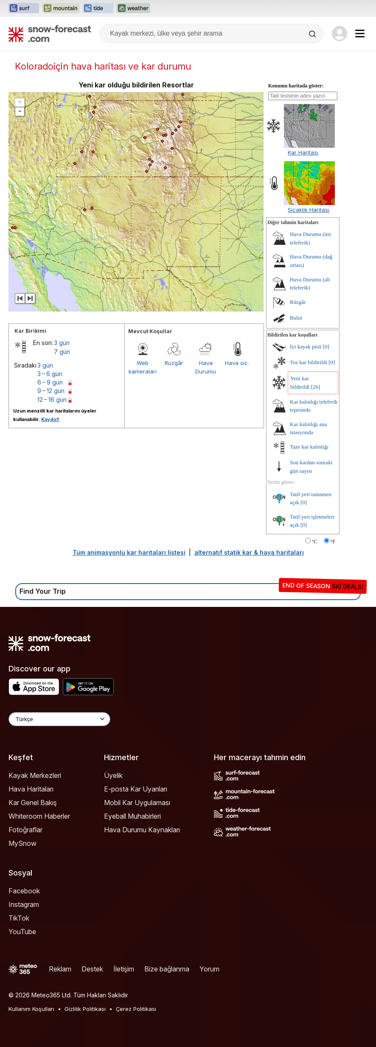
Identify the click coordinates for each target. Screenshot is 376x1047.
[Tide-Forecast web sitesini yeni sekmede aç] (98, 8)
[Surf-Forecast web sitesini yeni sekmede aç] (23, 8)
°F (333, 542)
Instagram (23, 904)
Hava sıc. (237, 362)
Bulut (296, 317)
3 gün (62, 342)
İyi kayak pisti (305, 346)
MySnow (22, 843)
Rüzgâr (174, 362)
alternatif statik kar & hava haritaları (249, 552)
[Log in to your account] (339, 33)
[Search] (313, 34)
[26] (315, 387)
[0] (326, 346)
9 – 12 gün (51, 390)
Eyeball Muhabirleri (132, 816)
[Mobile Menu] (360, 33)
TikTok (18, 918)
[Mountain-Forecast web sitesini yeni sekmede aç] (60, 8)
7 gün (62, 351)
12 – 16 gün (52, 399)
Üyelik (113, 775)
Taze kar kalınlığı (309, 447)
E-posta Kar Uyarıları (135, 789)
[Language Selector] (59, 719)
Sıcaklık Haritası (308, 209)
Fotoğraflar (25, 829)
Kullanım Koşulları (31, 1008)
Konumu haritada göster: (296, 86)
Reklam (60, 969)
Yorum (209, 969)
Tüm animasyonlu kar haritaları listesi (129, 552)
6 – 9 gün (50, 382)
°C (314, 542)
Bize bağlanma (166, 969)
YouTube (22, 931)
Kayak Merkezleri (34, 775)
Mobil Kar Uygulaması (137, 802)
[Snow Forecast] (49, 33)
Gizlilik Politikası (85, 1008)
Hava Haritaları (30, 789)
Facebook (24, 891)
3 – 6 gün (49, 373)
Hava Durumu (205, 367)
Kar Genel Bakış (32, 802)
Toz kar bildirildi (308, 362)
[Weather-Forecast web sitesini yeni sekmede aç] (133, 8)
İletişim (123, 969)
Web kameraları (143, 367)
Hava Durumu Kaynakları (142, 829)
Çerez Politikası (136, 1008)
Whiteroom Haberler (39, 816)
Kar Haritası (303, 152)
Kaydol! (50, 419)
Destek (92, 969)
